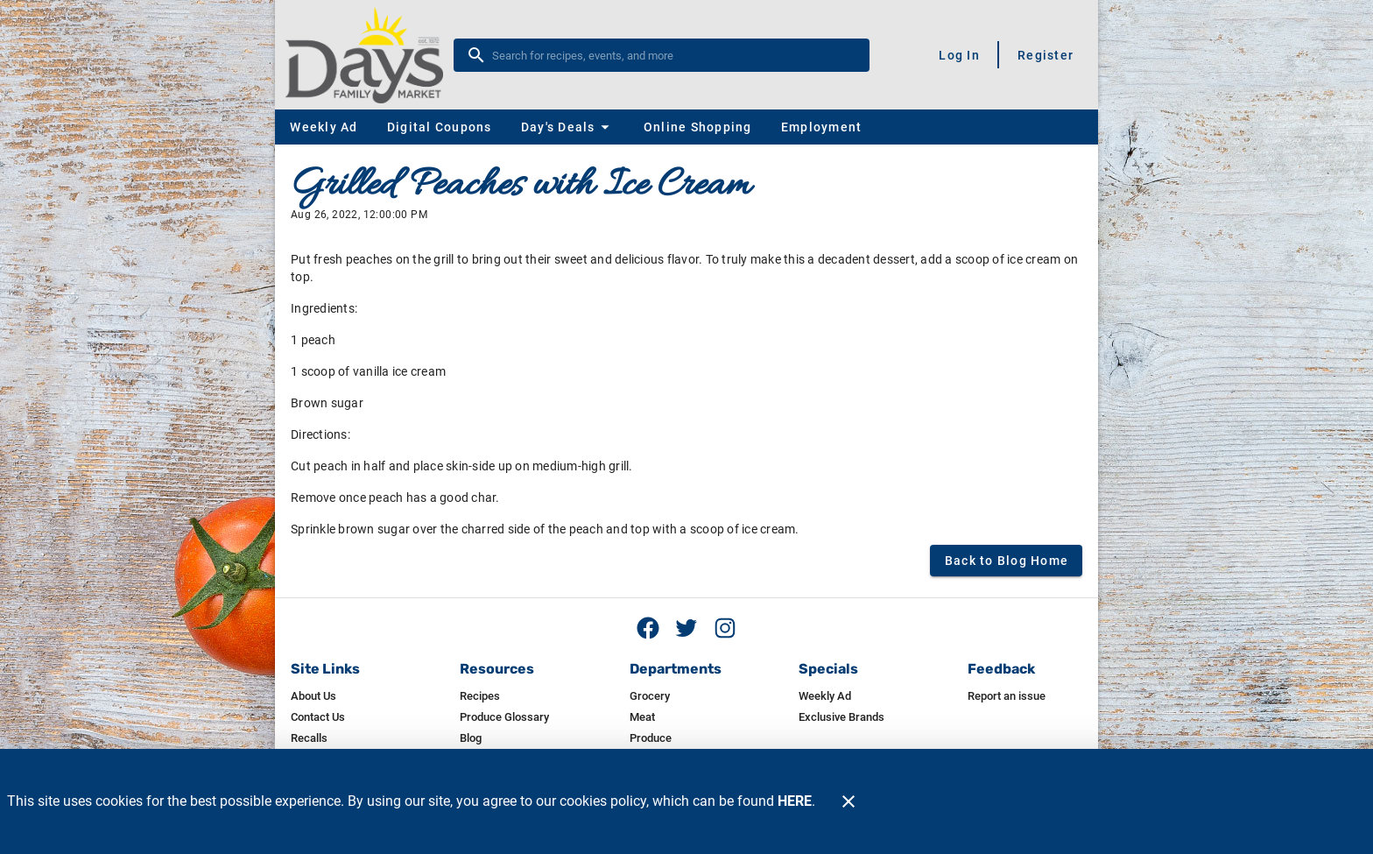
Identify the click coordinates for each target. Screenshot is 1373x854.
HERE (795, 801)
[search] (673, 55)
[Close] (848, 801)
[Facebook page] (648, 628)
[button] (567, 127)
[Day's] (369, 55)
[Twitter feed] (686, 628)
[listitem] (313, 696)
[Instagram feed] (725, 628)
